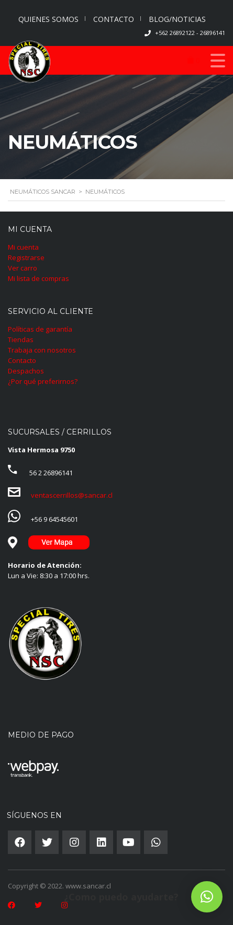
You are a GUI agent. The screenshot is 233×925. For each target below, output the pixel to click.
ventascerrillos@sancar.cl (72, 495)
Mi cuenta (23, 247)
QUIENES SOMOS (48, 19)
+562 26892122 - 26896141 (190, 33)
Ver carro (22, 268)
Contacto (22, 360)
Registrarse (26, 257)
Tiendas (21, 339)
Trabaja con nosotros (42, 350)
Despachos (26, 371)
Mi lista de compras (38, 278)
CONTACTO (113, 19)
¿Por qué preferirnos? (42, 381)
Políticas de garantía (40, 329)
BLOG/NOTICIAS (177, 19)
